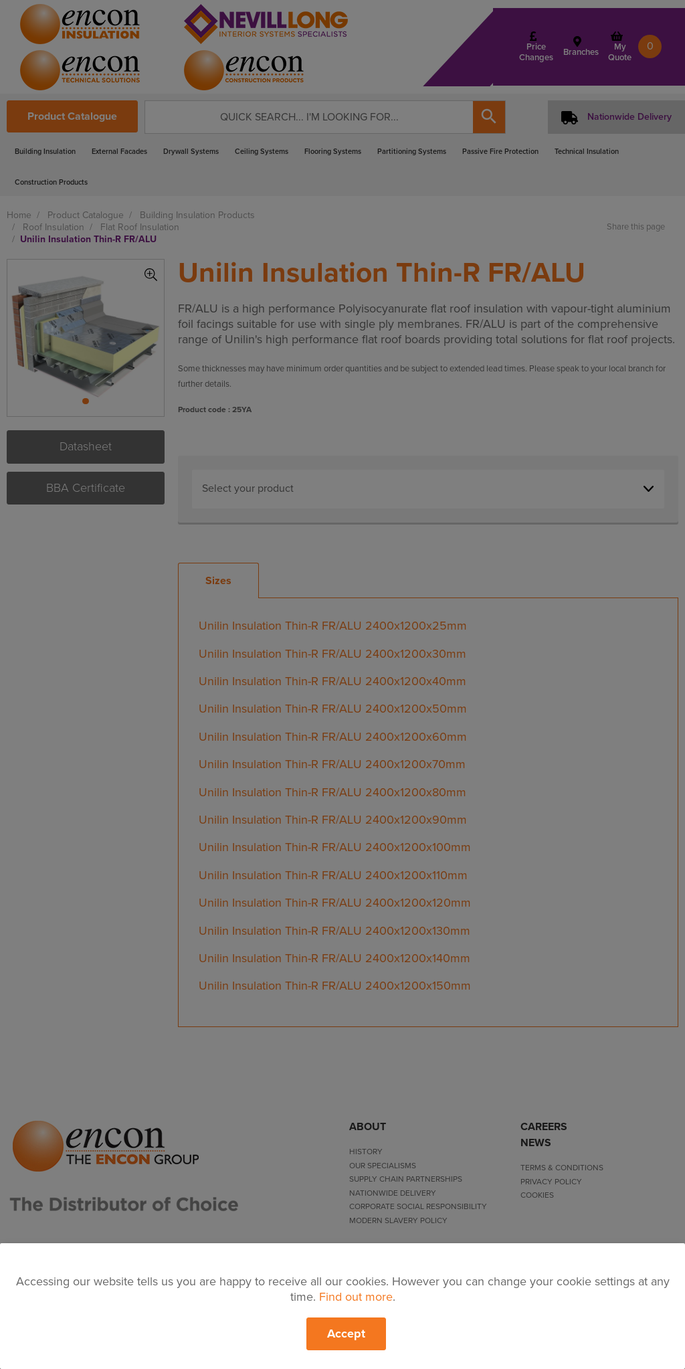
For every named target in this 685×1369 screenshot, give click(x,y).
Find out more (356, 1296)
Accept (346, 1333)
